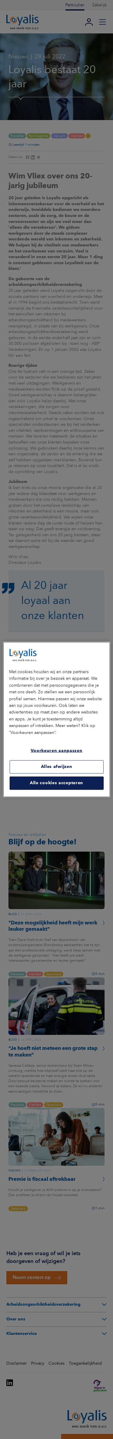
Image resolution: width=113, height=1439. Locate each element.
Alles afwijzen (56, 767)
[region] (56, 719)
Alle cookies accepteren (56, 783)
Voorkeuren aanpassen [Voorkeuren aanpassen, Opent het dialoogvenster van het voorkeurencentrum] (57, 751)
